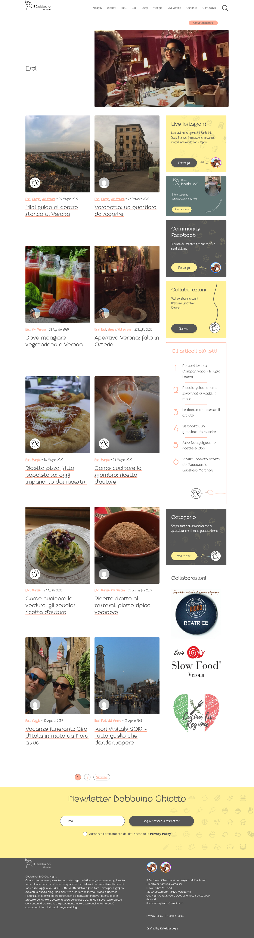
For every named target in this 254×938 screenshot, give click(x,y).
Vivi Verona (174, 7)
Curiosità (191, 7)
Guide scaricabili (203, 22)
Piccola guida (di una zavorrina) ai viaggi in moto (199, 393)
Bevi (124, 7)
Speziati (111, 7)
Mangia (97, 7)
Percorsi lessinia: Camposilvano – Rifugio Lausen (201, 371)
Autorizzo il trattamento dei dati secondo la (127, 834)
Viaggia (157, 7)
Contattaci (209, 7)
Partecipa (184, 163)
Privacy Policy (160, 834)
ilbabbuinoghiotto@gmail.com (164, 903)
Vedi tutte (184, 556)
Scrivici (184, 328)
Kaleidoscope (169, 928)
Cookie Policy (175, 915)
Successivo (101, 777)
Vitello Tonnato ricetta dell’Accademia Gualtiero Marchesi (201, 464)
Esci (134, 7)
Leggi (145, 7)
